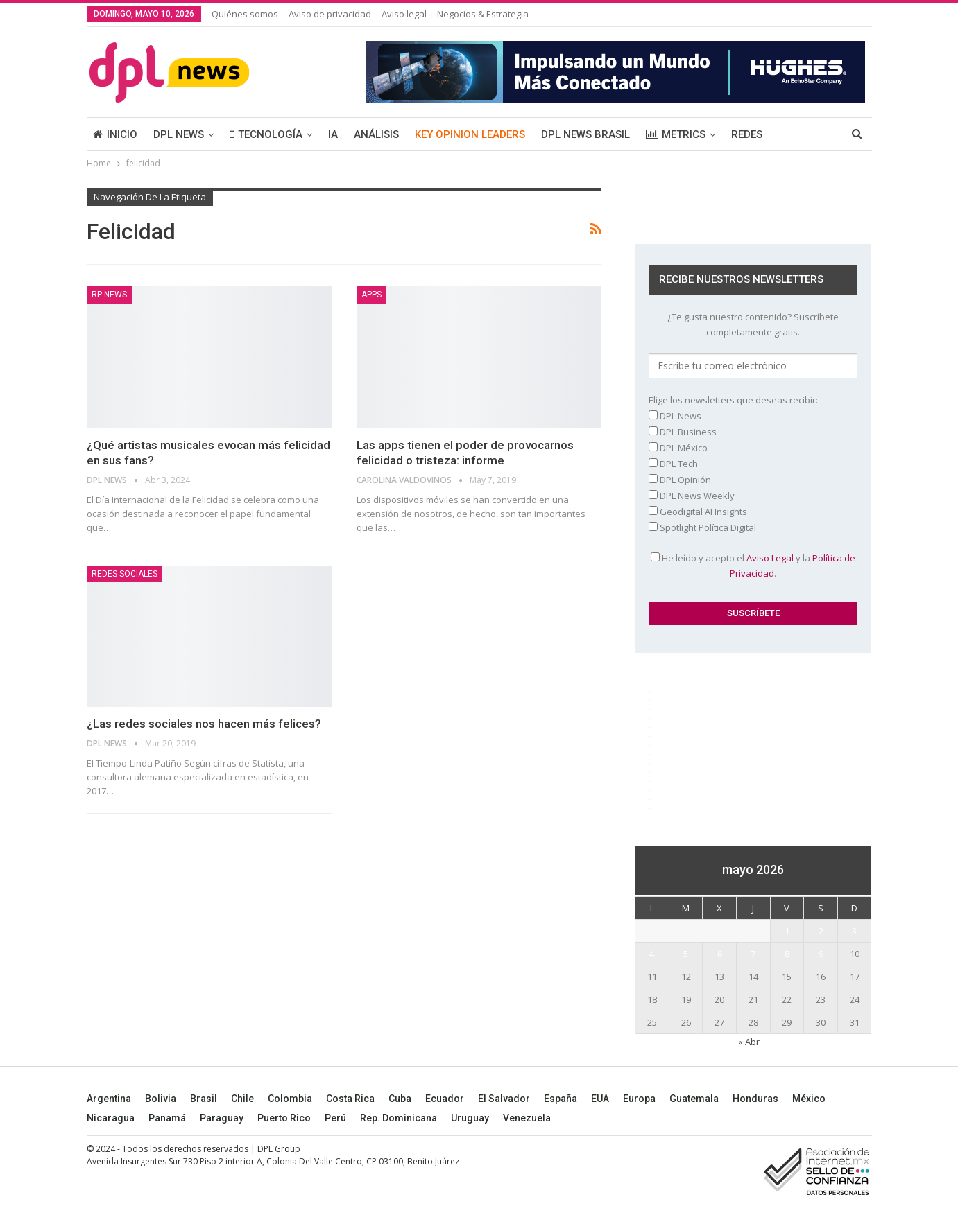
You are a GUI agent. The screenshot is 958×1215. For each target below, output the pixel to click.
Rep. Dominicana (398, 1118)
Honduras (755, 1098)
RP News (109, 294)
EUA (600, 1098)
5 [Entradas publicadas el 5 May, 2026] (685, 953)
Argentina (109, 1098)
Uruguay (470, 1118)
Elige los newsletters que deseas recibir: (733, 400)
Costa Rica (350, 1098)
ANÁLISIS (376, 134)
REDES (746, 134)
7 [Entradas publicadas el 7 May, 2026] (753, 953)
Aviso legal (404, 14)
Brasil (203, 1098)
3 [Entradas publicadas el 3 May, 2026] (854, 931)
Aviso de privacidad (330, 14)
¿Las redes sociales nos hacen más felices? (204, 724)
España (560, 1098)
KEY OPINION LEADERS (470, 134)
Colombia (290, 1098)
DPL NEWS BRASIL (585, 134)
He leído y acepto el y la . (753, 565)
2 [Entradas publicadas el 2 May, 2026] (821, 931)
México (809, 1098)
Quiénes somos (245, 14)
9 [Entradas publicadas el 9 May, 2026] (821, 953)
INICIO (115, 134)
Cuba (399, 1098)
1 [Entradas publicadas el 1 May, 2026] (787, 931)
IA (333, 134)
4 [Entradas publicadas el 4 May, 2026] (651, 953)
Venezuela (527, 1118)
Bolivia (160, 1098)
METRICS (675, 134)
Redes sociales (124, 574)
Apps (371, 294)
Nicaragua (111, 1118)
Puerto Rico (284, 1118)
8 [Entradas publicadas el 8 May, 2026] (787, 953)
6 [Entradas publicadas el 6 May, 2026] (719, 953)
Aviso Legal (770, 558)
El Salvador (504, 1098)
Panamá (167, 1118)
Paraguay (221, 1118)
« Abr (749, 1041)
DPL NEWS (178, 134)
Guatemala (694, 1098)
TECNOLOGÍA (266, 134)
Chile (242, 1098)
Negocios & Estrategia (483, 14)
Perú (335, 1118)
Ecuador (444, 1098)
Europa (639, 1098)
